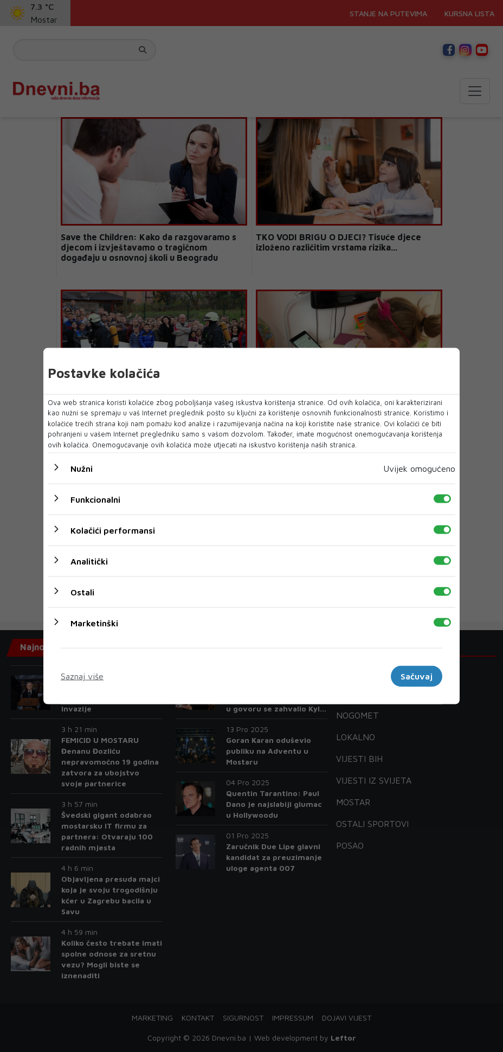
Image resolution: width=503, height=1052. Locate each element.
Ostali (82, 592)
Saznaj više (82, 676)
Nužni (81, 468)
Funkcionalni (95, 499)
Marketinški (94, 623)
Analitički (89, 561)
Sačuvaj (417, 676)
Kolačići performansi (112, 530)
